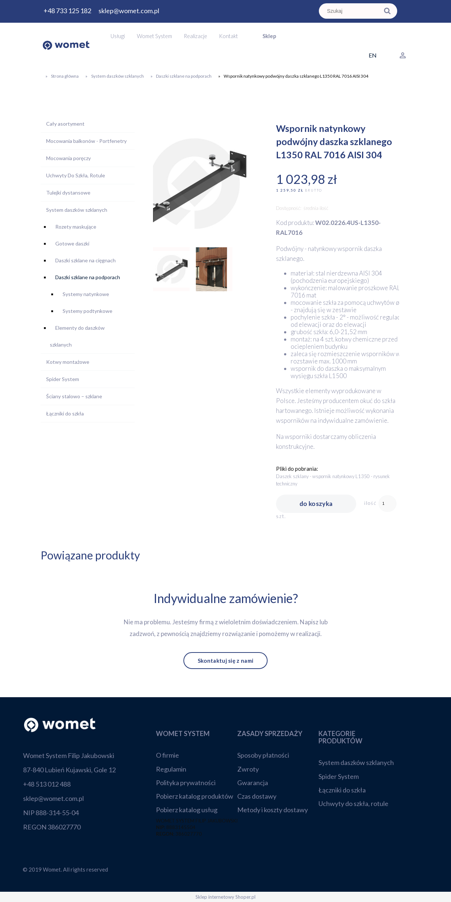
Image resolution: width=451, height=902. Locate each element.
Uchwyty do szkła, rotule (353, 803)
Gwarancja (252, 783)
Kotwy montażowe (67, 362)
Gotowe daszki (72, 243)
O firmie (167, 755)
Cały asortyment (65, 124)
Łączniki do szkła (65, 413)
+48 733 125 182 (67, 11)
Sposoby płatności (263, 755)
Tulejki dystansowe (68, 192)
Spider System (62, 379)
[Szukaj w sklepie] (350, 10)
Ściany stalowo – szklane (74, 396)
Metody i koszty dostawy (272, 810)
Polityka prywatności (186, 783)
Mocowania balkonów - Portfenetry (86, 141)
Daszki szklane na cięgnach (85, 260)
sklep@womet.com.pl (128, 11)
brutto (313, 190)
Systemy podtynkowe (87, 311)
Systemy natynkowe (86, 294)
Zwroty (248, 769)
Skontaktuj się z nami (225, 660)
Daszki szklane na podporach (87, 277)
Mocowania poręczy (68, 158)
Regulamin (171, 769)
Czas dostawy (256, 796)
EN (373, 55)
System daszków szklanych (76, 210)
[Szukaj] (388, 11)
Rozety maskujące (75, 226)
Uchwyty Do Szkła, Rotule (75, 175)
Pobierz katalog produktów (194, 796)
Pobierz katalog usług (186, 810)
